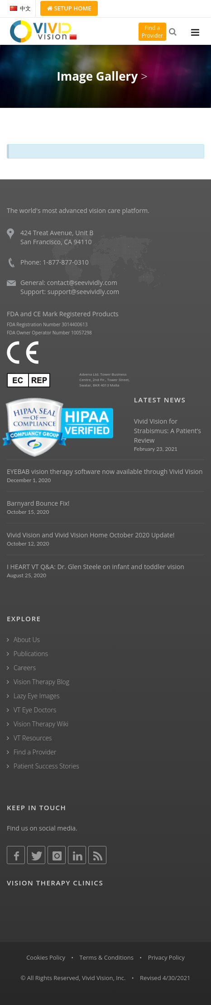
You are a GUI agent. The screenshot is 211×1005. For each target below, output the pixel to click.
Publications (31, 653)
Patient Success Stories (46, 766)
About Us (27, 639)
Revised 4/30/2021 (165, 978)
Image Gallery (97, 76)
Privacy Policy (166, 957)
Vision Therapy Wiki (41, 724)
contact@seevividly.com (82, 282)
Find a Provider (35, 752)
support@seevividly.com (83, 291)
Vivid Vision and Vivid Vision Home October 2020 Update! (91, 535)
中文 (20, 8)
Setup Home (69, 8)
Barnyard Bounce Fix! (38, 503)
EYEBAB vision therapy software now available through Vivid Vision (104, 471)
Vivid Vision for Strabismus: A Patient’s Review (167, 431)
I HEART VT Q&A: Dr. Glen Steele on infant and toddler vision (95, 566)
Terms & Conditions (107, 957)
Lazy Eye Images (36, 695)
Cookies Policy (45, 957)
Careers (25, 667)
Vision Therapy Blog (41, 681)
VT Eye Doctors (35, 709)
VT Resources (33, 738)
